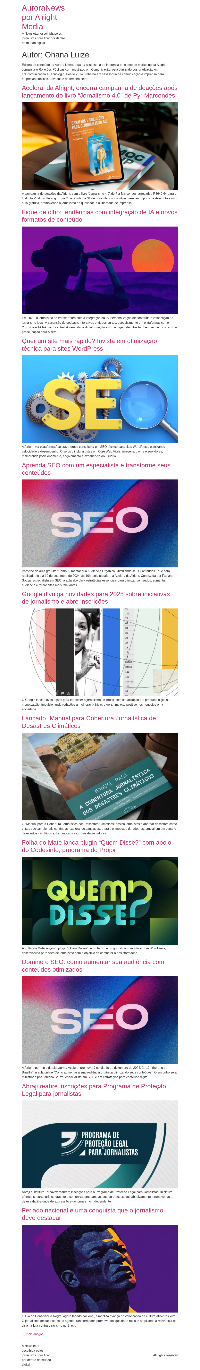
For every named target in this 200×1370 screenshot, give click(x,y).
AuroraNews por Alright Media (43, 17)
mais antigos (32, 1334)
